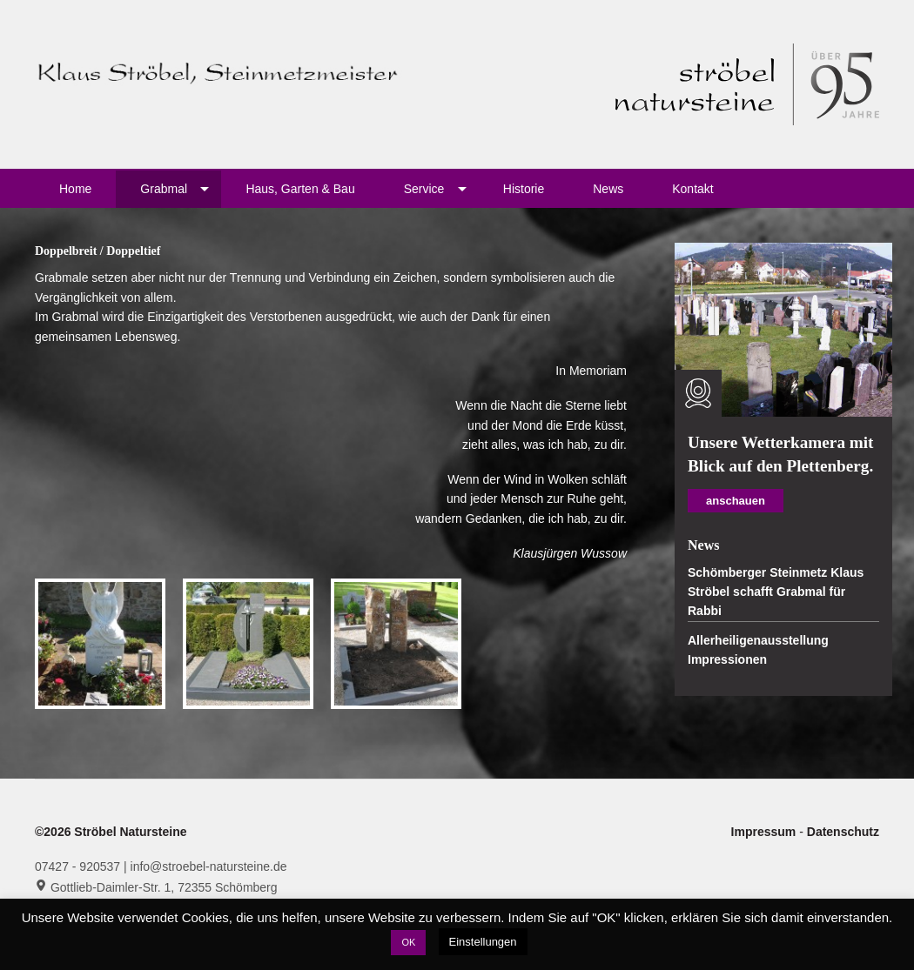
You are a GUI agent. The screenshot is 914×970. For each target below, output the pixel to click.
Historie (523, 189)
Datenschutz (843, 832)
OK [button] (408, 942)
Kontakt (692, 189)
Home (75, 189)
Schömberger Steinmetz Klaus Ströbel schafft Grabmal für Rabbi (776, 592)
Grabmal (163, 189)
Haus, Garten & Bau (299, 189)
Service (424, 189)
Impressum (765, 832)
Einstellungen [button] (483, 941)
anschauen (735, 500)
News (608, 189)
